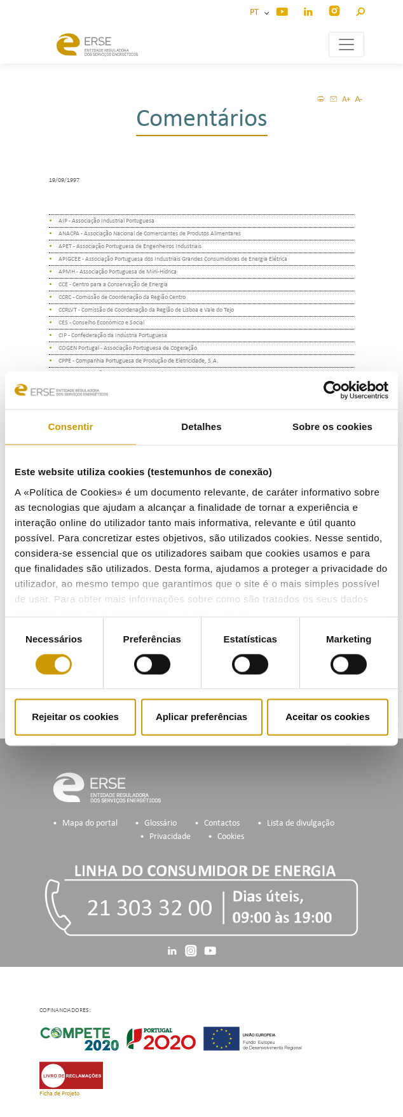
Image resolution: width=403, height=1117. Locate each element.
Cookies (230, 837)
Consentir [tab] (70, 426)
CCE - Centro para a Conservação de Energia (113, 284)
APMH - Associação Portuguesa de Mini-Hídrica (117, 271)
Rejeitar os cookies (75, 717)
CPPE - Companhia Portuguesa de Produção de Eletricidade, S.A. (138, 360)
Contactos (222, 823)
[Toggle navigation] (346, 44)
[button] (360, 10)
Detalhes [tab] (201, 426)
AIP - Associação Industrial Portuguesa (106, 221)
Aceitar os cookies (327, 717)
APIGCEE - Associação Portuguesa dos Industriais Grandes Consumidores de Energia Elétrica (172, 259)
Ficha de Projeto (59, 1093)
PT (256, 12)
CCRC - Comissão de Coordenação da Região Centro (122, 297)
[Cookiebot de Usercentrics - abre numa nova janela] (332, 389)
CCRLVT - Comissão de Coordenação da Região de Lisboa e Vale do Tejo (146, 310)
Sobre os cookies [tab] (332, 426)
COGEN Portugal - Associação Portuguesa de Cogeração (127, 348)
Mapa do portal (90, 823)
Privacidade (170, 837)
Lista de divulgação (300, 823)
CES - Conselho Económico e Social (101, 322)
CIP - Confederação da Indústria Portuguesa (112, 335)
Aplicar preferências (201, 717)
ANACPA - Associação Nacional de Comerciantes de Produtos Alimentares (149, 233)
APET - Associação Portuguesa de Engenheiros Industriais (130, 246)
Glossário (160, 823)
